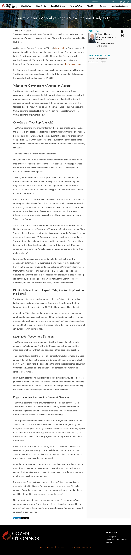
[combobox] (58, 6)
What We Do (41, 6)
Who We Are (26, 6)
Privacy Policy (46, 547)
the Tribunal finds (72, 64)
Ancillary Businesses (120, 6)
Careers (103, 6)
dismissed (59, 48)
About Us (90, 6)
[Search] (113, 1)
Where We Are (76, 6)
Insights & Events (58, 6)
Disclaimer (62, 547)
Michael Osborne (104, 34)
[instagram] (128, 2)
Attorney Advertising (81, 547)
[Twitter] (124, 2)
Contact (108, 542)
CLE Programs (111, 537)
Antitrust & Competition (97, 59)
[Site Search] (103, 1)
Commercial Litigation (97, 62)
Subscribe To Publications (117, 540)
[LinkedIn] (121, 2)
